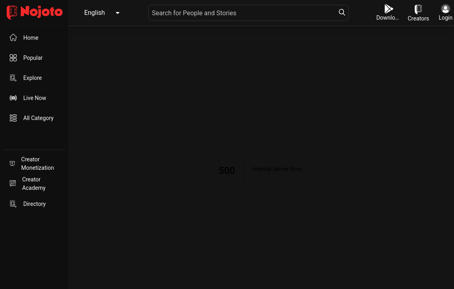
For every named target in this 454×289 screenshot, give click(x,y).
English (94, 12)
